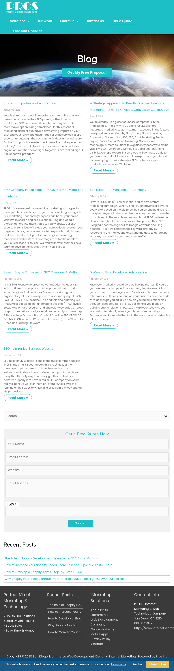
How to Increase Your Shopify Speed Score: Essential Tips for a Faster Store (58, 565)
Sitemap (97, 643)
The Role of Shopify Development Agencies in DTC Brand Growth (51, 558)
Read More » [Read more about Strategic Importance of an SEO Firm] (18, 160)
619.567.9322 (143, 623)
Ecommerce (99, 615)
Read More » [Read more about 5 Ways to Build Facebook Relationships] (104, 325)
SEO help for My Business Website (28, 348)
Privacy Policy (101, 639)
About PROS (99, 610)
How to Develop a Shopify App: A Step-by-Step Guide (43, 572)
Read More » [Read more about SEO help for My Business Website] (18, 397)
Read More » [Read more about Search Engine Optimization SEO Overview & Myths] (18, 329)
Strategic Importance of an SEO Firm (30, 103)
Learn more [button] (118, 664)
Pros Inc (161, 656)
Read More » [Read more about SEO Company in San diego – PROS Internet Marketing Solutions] (18, 252)
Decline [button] (137, 664)
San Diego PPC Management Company (118, 190)
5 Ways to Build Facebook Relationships (118, 272)
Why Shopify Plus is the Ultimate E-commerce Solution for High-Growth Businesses (64, 579)
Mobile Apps (100, 634)
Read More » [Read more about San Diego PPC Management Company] (104, 242)
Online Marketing (103, 629)
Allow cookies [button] (157, 664)
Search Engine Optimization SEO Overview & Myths (40, 272)
